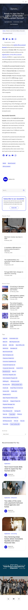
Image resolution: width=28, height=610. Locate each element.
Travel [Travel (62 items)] (12, 414)
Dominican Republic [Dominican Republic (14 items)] (9, 374)
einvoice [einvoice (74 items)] (6, 384)
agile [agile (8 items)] (5, 338)
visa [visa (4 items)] (22, 421)
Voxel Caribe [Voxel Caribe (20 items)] (14, 424)
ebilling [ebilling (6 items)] (5, 381)
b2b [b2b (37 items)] (5, 341)
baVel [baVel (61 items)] (5, 348)
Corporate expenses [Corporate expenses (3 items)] (9, 364)
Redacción (9, 22)
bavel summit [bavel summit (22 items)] (7, 351)
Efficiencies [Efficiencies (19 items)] (15, 381)
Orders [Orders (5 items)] (5, 401)
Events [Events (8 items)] (5, 388)
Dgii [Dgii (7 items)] (14, 371)
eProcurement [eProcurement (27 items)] (17, 384)
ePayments (14, 497)
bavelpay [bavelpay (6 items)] (13, 348)
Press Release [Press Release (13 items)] (7, 411)
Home (4, 30)
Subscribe (14, 207)
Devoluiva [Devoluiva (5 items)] (6, 371)
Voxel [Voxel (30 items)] (5, 424)
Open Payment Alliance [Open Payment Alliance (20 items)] (10, 397)
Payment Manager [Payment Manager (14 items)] (9, 404)
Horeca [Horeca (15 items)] (6, 391)
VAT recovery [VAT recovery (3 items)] (7, 421)
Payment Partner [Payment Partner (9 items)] (8, 407)
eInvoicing (14, 533)
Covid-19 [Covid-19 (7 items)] (20, 368)
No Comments (14, 24)
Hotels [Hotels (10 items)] (14, 391)
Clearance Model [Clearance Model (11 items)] (8, 358)
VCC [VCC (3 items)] (16, 421)
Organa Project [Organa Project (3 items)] (15, 401)
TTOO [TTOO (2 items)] (19, 414)
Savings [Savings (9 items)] (17, 411)
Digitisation (14, 9)
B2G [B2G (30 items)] (11, 345)
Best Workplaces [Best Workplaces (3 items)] (8, 355)
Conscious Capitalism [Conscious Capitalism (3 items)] (9, 361)
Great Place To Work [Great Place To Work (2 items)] (16, 388)
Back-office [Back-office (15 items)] (20, 345)
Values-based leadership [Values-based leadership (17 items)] (10, 417)
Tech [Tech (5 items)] (5, 414)
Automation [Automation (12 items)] (14, 338)
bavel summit (11, 163)
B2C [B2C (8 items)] (5, 345)
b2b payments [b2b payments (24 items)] (14, 341)
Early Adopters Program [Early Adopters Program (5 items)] (10, 378)
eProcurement (6, 166)
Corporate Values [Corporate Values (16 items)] (8, 368)
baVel (4, 163)
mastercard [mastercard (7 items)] (6, 394)
